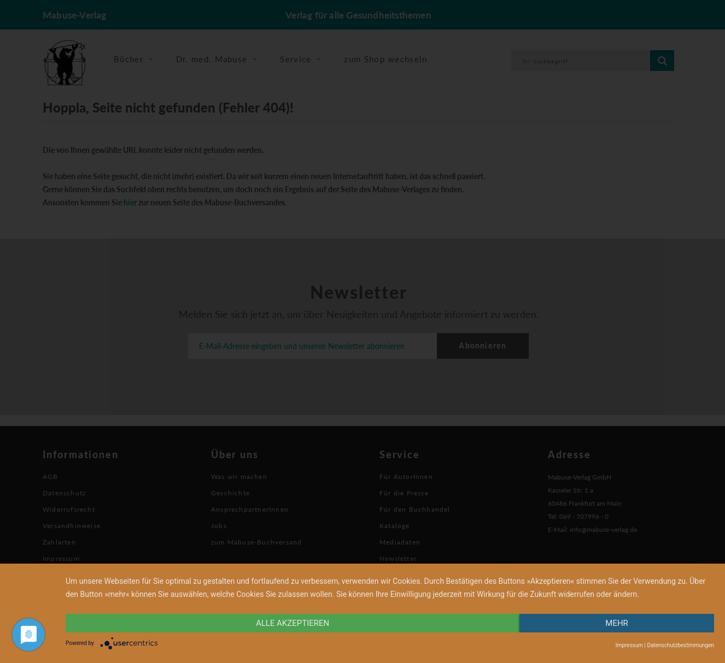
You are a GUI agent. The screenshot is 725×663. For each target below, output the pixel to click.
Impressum (629, 645)
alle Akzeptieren (292, 623)
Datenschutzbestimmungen (680, 645)
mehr (616, 623)
